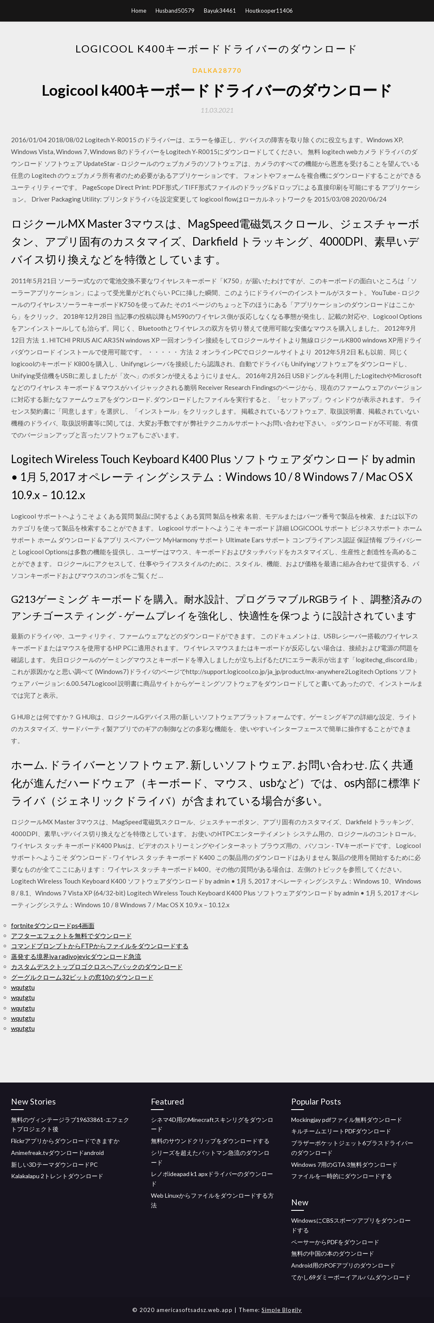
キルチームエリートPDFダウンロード (341, 1131)
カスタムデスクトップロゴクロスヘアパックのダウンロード (97, 966)
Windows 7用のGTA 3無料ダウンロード (344, 1164)
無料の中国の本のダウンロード (332, 1253)
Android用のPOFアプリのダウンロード (343, 1265)
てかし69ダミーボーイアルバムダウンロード (351, 1277)
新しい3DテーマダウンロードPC (54, 1164)
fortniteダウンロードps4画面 (53, 925)
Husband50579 (175, 10)
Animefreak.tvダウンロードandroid (57, 1152)
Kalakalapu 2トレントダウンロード (57, 1175)
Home (138, 10)
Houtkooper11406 (269, 10)
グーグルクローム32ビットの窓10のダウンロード (82, 977)
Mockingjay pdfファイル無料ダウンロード (346, 1119)
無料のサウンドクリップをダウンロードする (210, 1140)
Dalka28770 (217, 70)
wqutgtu (23, 987)
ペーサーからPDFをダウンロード (335, 1242)
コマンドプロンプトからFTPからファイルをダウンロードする (100, 946)
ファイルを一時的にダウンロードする (341, 1175)
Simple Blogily (282, 1309)
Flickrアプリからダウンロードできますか (65, 1140)
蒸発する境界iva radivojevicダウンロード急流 (76, 956)
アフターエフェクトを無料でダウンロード (71, 935)
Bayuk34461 (220, 10)
